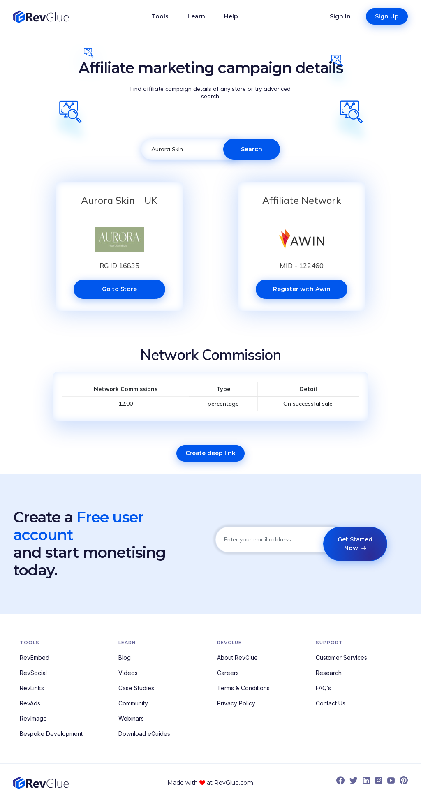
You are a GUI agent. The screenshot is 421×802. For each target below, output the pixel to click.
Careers (228, 672)
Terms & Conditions (243, 687)
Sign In (340, 16)
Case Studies (136, 687)
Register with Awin (302, 289)
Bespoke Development (51, 733)
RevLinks (32, 687)
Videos (128, 672)
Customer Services (341, 657)
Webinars (131, 718)
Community (133, 703)
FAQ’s (323, 687)
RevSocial (33, 672)
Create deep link (210, 453)
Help (231, 16)
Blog (124, 657)
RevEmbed (34, 657)
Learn (196, 16)
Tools (160, 16)
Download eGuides (144, 733)
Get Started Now (355, 544)
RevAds (30, 703)
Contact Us (330, 703)
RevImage (33, 718)
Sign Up (387, 16)
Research (329, 672)
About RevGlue (237, 657)
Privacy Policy (236, 703)
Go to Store (119, 289)
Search (251, 149)
